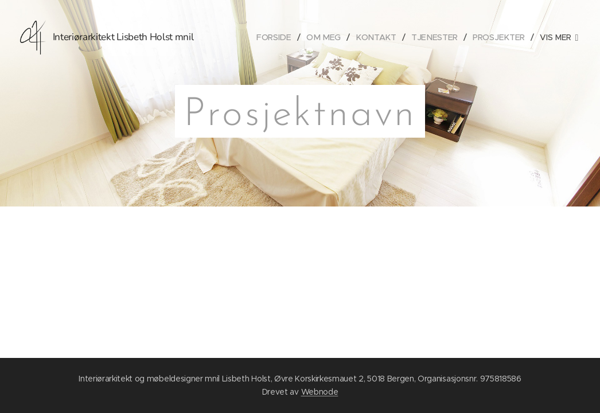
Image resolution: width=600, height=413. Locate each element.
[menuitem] (282, 37)
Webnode (319, 392)
